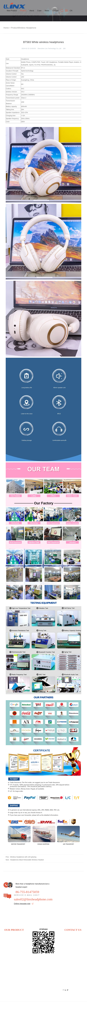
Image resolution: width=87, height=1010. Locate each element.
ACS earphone (19, 980)
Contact (55, 11)
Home (6, 28)
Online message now (22, 904)
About (31, 11)
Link (57, 1006)
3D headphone (9, 961)
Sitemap (64, 1006)
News (47, 11)
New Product (12, 11)
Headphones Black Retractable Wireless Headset (27, 860)
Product (23, 11)
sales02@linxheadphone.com (33, 899)
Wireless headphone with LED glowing (23, 857)
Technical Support (77, 1006)
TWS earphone (19, 955)
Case (39, 11)
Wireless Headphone (27, 28)
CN (71, 11)
